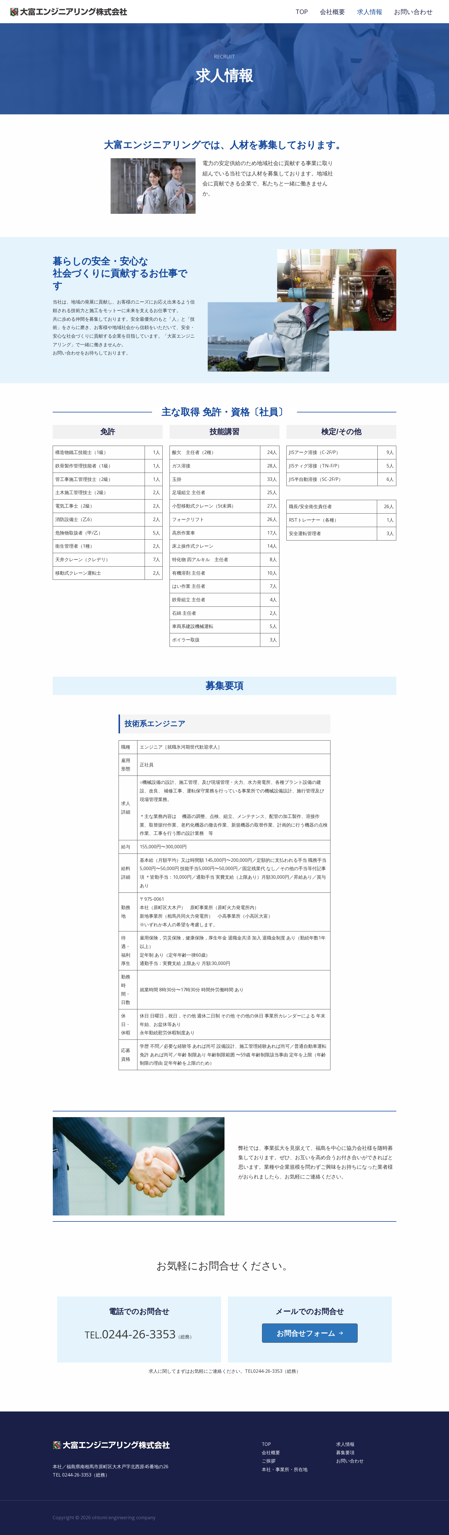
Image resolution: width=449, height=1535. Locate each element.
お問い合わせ (413, 11)
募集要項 (345, 1453)
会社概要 (330, 11)
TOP (299, 11)
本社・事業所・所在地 (285, 1470)
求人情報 (368, 11)
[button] (310, 1333)
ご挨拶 (268, 1461)
